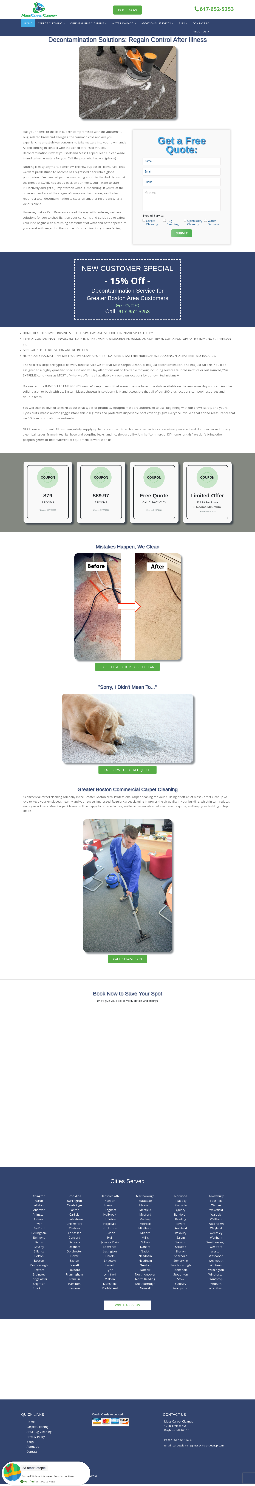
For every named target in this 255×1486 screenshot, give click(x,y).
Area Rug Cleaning (39, 1434)
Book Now (127, 10)
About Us (199, 31)
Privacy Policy (36, 1439)
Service (93, 1478)
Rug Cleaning (173, 220)
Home (28, 23)
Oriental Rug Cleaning (87, 23)
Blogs (30, 1444)
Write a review (127, 1307)
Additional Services (156, 23)
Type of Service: (153, 216)
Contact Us (201, 23)
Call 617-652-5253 (127, 959)
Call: (145, 502)
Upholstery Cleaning (193, 220)
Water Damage (122, 23)
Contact (32, 1454)
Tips (182, 23)
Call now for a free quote (127, 770)
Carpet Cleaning (50, 23)
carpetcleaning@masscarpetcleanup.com (198, 1447)
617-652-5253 (214, 9)
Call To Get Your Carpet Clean (128, 667)
